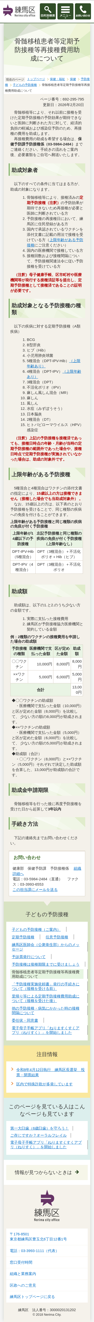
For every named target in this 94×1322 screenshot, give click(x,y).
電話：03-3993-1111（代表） (34, 1251)
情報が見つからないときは (43, 1172)
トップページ (36, 79)
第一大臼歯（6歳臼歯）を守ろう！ (39, 1128)
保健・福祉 (57, 79)
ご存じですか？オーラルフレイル (38, 1135)
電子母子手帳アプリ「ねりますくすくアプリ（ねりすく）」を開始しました (46, 1144)
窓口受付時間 (21, 1262)
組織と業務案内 (23, 1274)
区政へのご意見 (23, 1285)
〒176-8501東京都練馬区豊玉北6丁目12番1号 (38, 1236)
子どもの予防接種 (25, 85)
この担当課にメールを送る (35, 889)
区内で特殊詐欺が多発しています (44, 1084)
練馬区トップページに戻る (32, 1297)
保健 (73, 79)
